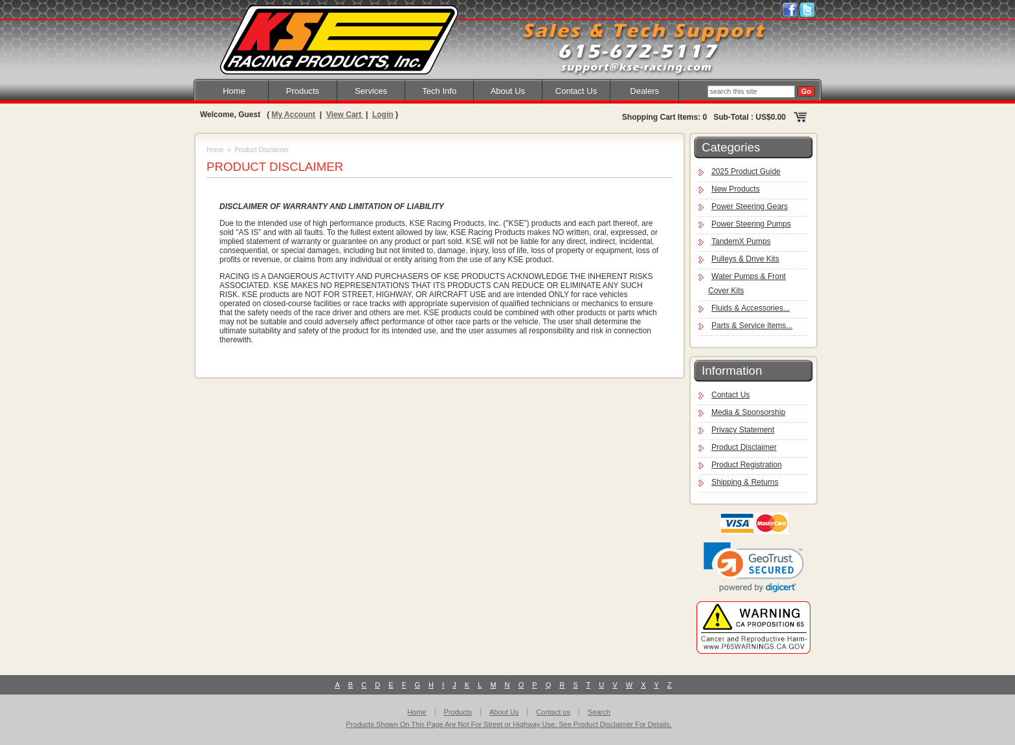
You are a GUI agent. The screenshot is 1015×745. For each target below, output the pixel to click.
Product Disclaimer (744, 447)
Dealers (644, 91)
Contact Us (576, 91)
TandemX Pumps (740, 241)
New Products (735, 189)
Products (302, 91)
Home (234, 91)
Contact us (553, 712)
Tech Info (439, 91)
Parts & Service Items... (751, 325)
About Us (508, 91)
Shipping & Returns (744, 482)
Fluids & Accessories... (750, 308)
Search (599, 712)
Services (371, 91)
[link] (754, 567)
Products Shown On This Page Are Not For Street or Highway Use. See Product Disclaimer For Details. (509, 724)
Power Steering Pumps (751, 223)
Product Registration (746, 464)
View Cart (345, 114)
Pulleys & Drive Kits (745, 258)
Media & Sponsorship (748, 412)
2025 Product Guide (746, 171)
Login (383, 114)
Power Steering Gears (749, 206)
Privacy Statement (742, 429)
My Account (293, 114)
